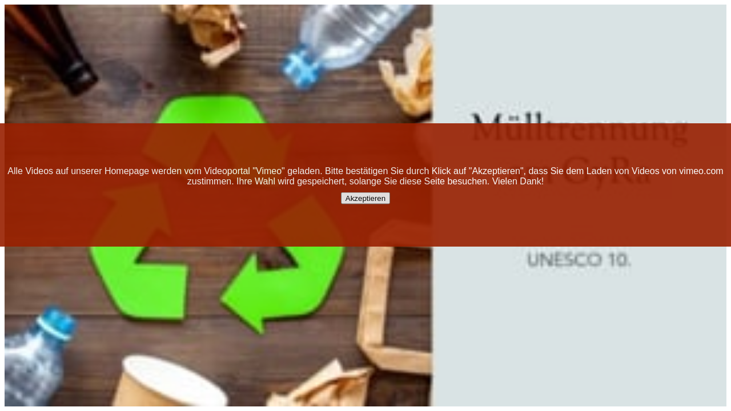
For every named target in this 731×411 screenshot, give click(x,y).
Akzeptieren (365, 198)
